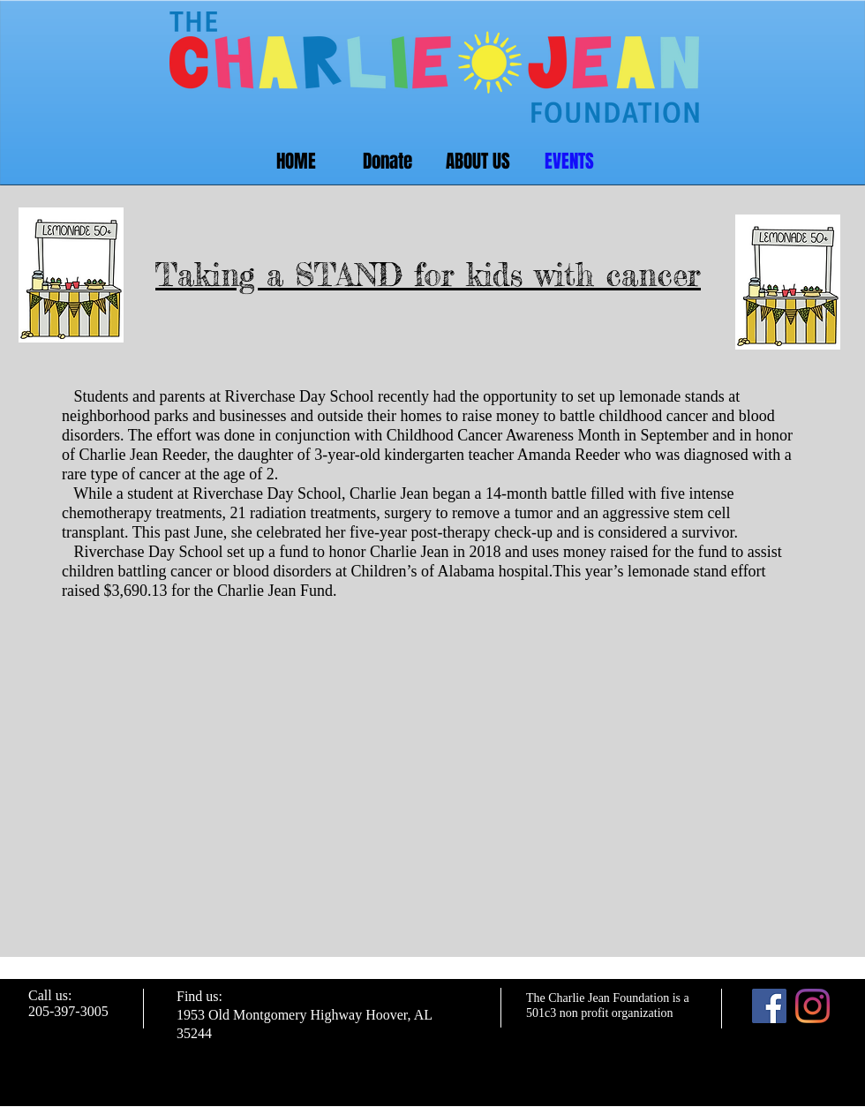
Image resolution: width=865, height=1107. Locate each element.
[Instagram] (812, 1006)
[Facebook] (769, 1006)
